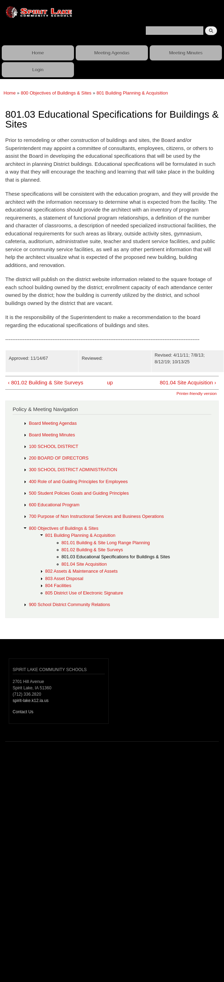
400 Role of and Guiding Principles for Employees (78, 481)
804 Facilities (58, 585)
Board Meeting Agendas (52, 423)
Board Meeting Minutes (52, 434)
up (110, 382)
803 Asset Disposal (64, 578)
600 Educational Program (54, 504)
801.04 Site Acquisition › (188, 382)
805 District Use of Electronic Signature (84, 593)
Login (37, 69)
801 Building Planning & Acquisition (132, 93)
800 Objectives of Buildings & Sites (56, 93)
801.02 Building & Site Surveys (92, 549)
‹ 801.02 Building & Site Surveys (45, 382)
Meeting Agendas (111, 53)
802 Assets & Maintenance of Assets (81, 571)
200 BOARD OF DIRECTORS (58, 458)
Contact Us (23, 711)
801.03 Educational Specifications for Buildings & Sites (115, 556)
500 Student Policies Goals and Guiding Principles (79, 493)
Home (38, 53)
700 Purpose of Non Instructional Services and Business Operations (96, 516)
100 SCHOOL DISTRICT (53, 446)
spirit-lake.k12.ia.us (31, 700)
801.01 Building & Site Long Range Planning (105, 542)
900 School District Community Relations (69, 604)
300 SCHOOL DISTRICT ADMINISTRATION (73, 469)
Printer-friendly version (196, 393)
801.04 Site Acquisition (84, 564)
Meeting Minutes (185, 53)
